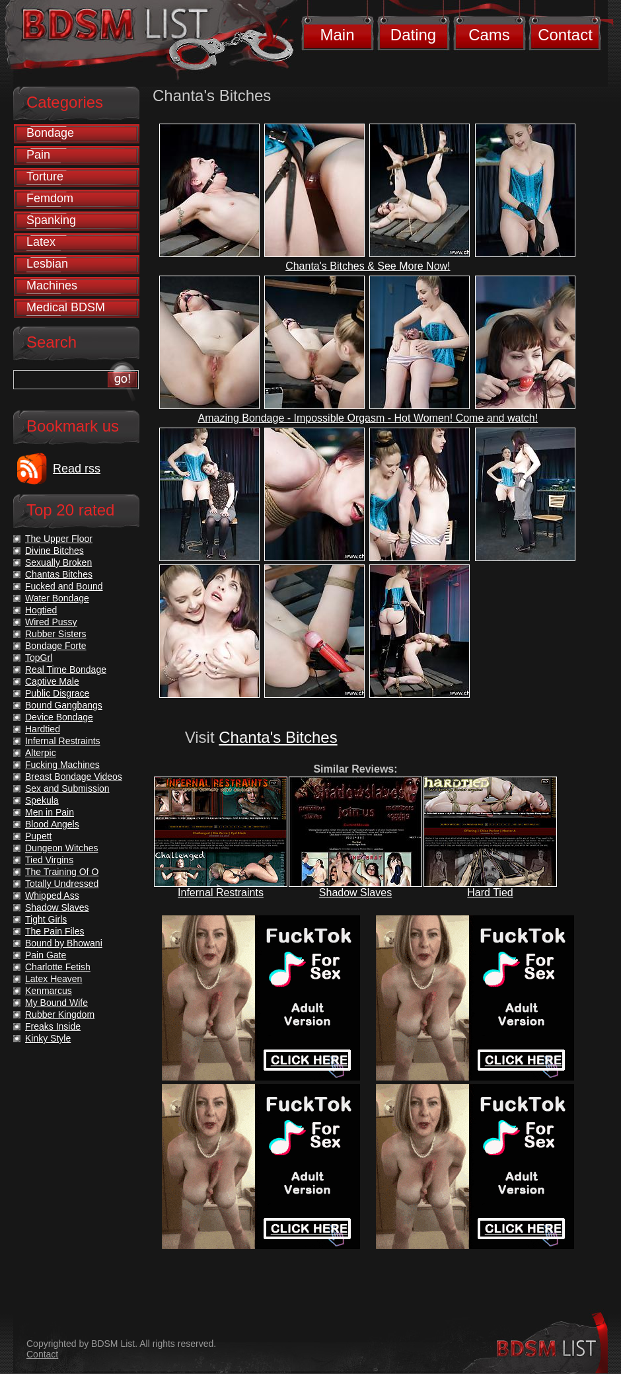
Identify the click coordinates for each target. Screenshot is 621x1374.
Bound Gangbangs (63, 705)
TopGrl (38, 657)
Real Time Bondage (65, 669)
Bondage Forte (56, 645)
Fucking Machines (62, 764)
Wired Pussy (51, 622)
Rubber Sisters (56, 634)
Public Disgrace (57, 693)
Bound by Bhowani (63, 943)
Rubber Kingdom (59, 1014)
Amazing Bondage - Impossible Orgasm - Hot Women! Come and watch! (368, 418)
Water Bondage (57, 598)
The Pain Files (54, 931)
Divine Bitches (54, 550)
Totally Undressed (61, 883)
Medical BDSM (65, 307)
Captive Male (52, 681)
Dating (413, 35)
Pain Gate (45, 955)
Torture (44, 176)
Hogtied (41, 610)
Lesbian (47, 263)
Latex (40, 241)
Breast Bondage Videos (73, 776)
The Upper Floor (58, 538)
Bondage (50, 132)
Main (337, 35)
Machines (51, 285)
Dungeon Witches (61, 848)
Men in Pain (49, 812)
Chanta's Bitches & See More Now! (367, 266)
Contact (565, 35)
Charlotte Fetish (58, 967)
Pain (38, 154)
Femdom (49, 198)
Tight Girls (46, 919)
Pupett (38, 836)
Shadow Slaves (355, 892)
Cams (489, 35)
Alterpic (40, 752)
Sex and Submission (67, 788)
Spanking (51, 220)
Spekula (42, 800)
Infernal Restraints (221, 892)
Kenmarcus (48, 990)
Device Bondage (59, 717)
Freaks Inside (53, 1026)
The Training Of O (61, 871)
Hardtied (42, 729)
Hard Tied (490, 892)
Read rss (76, 468)
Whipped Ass (52, 895)
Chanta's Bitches (278, 737)
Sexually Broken (58, 562)
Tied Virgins (49, 860)
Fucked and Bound (64, 586)
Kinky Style (48, 1038)
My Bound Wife (56, 1002)
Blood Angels (52, 824)
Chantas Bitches (58, 574)
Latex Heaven (53, 978)
